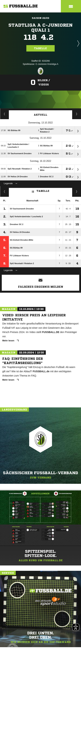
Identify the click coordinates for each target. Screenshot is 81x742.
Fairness (4, 191)
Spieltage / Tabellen (76, 114)
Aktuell (40, 114)
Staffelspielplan (4, 114)
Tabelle (40, 48)
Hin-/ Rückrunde (76, 191)
